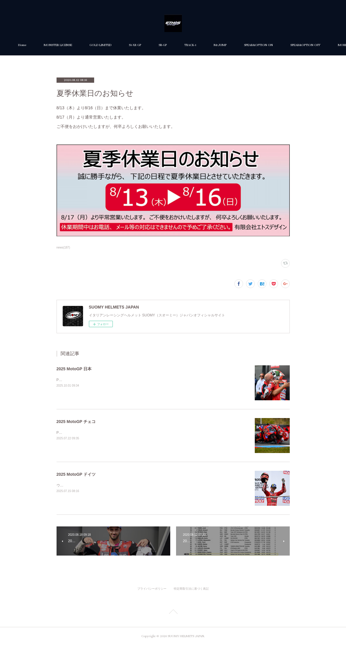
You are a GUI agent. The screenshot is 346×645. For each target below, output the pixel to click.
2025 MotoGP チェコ (76, 421)
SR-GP (198, 45)
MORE (283, 45)
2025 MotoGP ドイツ (76, 474)
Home (57, 45)
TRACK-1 (225, 45)
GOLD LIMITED (135, 45)
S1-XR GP (170, 45)
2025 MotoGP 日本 (74, 368)
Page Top (173, 612)
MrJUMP (255, 45)
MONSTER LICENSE (93, 45)
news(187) (63, 247)
